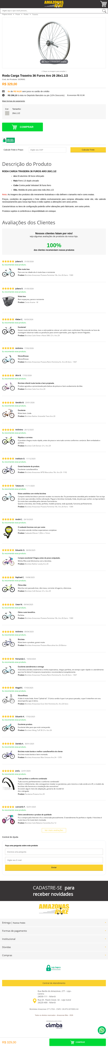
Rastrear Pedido (19, 923)
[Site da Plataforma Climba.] (54, 1024)
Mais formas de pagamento (13, 101)
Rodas (26, 14)
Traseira (35, 14)
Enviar (54, 867)
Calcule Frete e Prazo (13, 150)
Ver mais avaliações (54, 830)
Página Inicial (7, 14)
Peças (17, 14)
